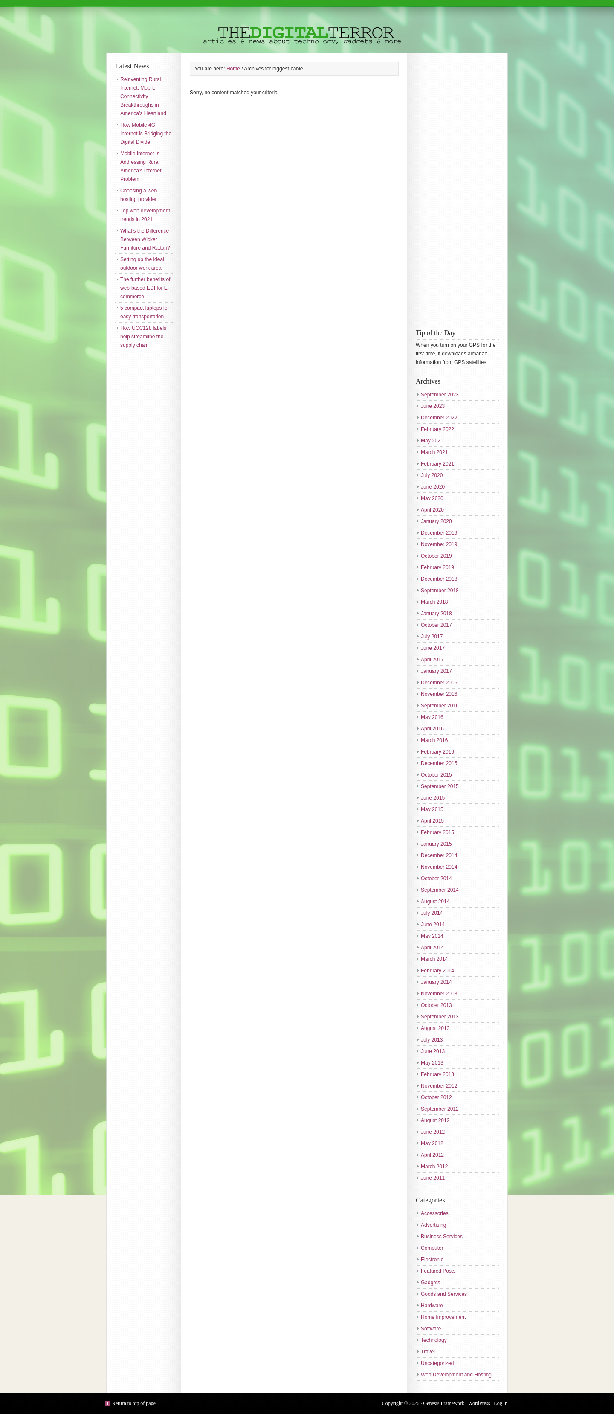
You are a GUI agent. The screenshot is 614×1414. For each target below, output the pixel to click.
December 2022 (439, 418)
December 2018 (439, 579)
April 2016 (432, 729)
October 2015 (436, 775)
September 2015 (440, 786)
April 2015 (432, 821)
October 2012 (436, 1097)
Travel (428, 1352)
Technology (434, 1340)
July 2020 (432, 475)
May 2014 (432, 936)
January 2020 (436, 521)
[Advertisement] (450, 190)
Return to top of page (134, 1403)
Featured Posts (438, 1271)
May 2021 (432, 441)
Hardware (432, 1306)
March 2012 (434, 1167)
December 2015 (439, 763)
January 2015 (436, 844)
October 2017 (436, 625)
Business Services (442, 1236)
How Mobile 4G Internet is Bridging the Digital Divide (145, 133)
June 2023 (433, 406)
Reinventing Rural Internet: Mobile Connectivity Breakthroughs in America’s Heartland (143, 96)
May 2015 (432, 809)
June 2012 (433, 1132)
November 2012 (439, 1086)
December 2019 (439, 533)
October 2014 (436, 879)
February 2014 (437, 971)
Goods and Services (444, 1294)
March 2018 (434, 602)
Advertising (433, 1225)
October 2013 (436, 1005)
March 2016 (434, 740)
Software (431, 1329)
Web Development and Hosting (456, 1375)
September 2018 (440, 591)
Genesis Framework (443, 1403)
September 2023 (440, 395)
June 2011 (433, 1178)
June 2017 (433, 648)
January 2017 (436, 671)
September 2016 (440, 706)
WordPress (479, 1403)
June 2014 (433, 925)
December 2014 (439, 855)
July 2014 (432, 913)
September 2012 (440, 1109)
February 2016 (437, 752)
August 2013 (435, 1028)
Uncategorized (437, 1363)
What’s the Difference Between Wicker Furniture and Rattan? (145, 239)
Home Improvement (443, 1317)
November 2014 (439, 867)
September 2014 (440, 890)
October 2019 (436, 556)
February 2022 (437, 429)
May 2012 (432, 1143)
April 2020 (432, 510)
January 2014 (436, 982)
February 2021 (437, 464)
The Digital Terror (307, 26)
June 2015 (433, 798)
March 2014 (434, 959)
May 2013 (432, 1063)
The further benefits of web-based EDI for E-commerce (145, 288)
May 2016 (432, 717)
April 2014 (432, 948)
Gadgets (430, 1283)
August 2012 (435, 1120)
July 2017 (432, 637)
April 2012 (432, 1155)
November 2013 (439, 994)
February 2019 (437, 567)
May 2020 (432, 498)
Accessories (435, 1213)
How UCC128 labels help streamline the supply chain (143, 336)
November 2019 (439, 544)
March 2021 (434, 452)
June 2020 (433, 487)
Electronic (432, 1260)
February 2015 (437, 832)
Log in (500, 1403)
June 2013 (433, 1051)
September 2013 (440, 1017)
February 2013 (437, 1074)
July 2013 (432, 1040)
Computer (432, 1248)
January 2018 (436, 614)
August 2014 (435, 902)
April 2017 (432, 660)
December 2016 (439, 683)
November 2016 (439, 694)
